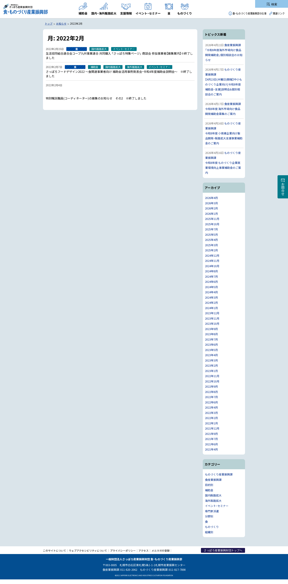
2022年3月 (211, 413)
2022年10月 (212, 381)
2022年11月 (212, 376)
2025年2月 (211, 250)
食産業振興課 (213, 480)
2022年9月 (211, 386)
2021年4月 (211, 449)
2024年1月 (211, 308)
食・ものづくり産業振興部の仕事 (250, 13)
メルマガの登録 (161, 550)
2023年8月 (211, 334)
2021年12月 (212, 428)
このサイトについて (54, 550)
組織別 (209, 532)
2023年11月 (212, 318)
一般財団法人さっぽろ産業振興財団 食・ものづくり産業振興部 (25, 9)
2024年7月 (211, 276)
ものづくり (212, 527)
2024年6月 (211, 282)
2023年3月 (211, 360)
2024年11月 (212, 261)
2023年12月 (212, 313)
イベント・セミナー (216, 506)
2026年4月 (211, 198)
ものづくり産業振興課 (219, 474)
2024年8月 (211, 271)
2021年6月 (211, 444)
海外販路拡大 (213, 501)
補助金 (209, 490)
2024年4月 (211, 292)
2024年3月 (211, 297)
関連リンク (279, 13)
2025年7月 (211, 229)
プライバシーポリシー (123, 550)
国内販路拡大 (213, 495)
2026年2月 (211, 208)
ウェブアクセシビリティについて (88, 550)
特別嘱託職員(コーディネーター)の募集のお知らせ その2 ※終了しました (96, 98)
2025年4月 (211, 240)
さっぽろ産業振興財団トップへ (223, 550)
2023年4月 (211, 355)
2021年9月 (211, 434)
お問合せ (282, 189)
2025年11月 (212, 219)
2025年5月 (211, 234)
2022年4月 (211, 407)
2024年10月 (212, 266)
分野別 (209, 516)
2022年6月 (211, 402)
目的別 (209, 485)
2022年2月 (211, 418)
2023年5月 (211, 350)
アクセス (143, 550)
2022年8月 (211, 392)
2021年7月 (211, 439)
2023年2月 (211, 365)
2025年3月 (211, 245)
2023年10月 (212, 323)
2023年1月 (211, 371)
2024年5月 (211, 287)
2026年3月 (211, 203)
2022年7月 (211, 397)
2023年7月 (211, 339)
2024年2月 (211, 303)
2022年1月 (211, 423)
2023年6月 (211, 344)
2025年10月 (212, 224)
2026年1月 (211, 214)
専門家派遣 (212, 511)
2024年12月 (212, 255)
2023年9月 (211, 329)
